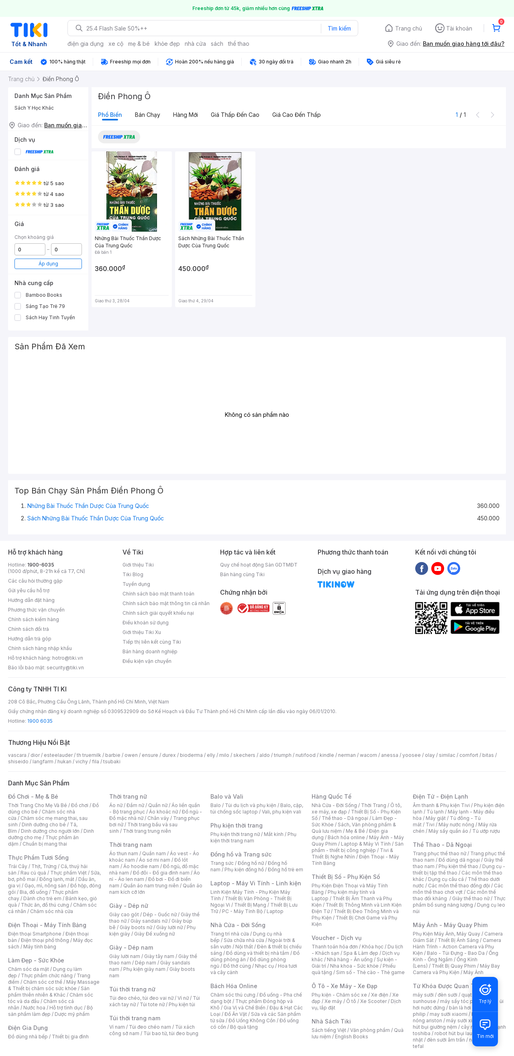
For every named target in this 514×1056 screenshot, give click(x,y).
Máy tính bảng (39, 947)
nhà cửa (195, 43)
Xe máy (333, 1001)
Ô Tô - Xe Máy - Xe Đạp (344, 986)
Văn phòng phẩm (370, 1030)
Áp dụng (48, 264)
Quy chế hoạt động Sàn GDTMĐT (259, 565)
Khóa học (372, 947)
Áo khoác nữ (163, 812)
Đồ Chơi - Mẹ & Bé (33, 796)
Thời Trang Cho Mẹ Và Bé (37, 805)
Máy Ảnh (473, 972)
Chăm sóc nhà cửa (51, 911)
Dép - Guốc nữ (160, 914)
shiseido (18, 761)
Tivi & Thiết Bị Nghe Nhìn (352, 853)
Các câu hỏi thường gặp (35, 581)
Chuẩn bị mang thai (44, 844)
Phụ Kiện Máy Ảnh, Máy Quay (446, 934)
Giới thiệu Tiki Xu (141, 632)
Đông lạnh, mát (56, 879)
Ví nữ (183, 998)
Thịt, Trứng (44, 866)
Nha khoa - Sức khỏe (354, 966)
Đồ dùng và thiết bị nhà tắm (257, 953)
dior (35, 755)
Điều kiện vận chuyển (146, 661)
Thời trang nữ (128, 796)
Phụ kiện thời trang (236, 825)
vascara (17, 755)
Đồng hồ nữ (251, 863)
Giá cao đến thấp (296, 114)
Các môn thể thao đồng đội (459, 886)
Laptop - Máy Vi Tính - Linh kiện (255, 883)
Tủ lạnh (435, 812)
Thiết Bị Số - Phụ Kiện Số (346, 876)
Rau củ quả (33, 873)
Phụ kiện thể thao (458, 866)
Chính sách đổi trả (28, 629)
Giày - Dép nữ (128, 905)
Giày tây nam (159, 956)
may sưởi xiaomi (448, 1014)
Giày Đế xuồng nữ (154, 934)
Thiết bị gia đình (70, 1037)
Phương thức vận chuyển (36, 610)
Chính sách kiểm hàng (33, 619)
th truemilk (89, 755)
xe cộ (115, 43)
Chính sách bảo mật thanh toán (158, 594)
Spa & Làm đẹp (360, 953)
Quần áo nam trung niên (151, 886)
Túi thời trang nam (134, 1018)
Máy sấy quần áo (448, 831)
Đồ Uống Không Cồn (251, 1020)
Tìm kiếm (339, 28)
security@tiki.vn (65, 668)
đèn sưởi (447, 995)
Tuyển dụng (136, 584)
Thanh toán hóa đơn (335, 947)
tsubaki (111, 761)
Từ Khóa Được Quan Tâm (448, 986)
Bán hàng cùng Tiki (242, 574)
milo (224, 755)
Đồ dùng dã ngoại (459, 860)
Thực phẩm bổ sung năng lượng (459, 901)
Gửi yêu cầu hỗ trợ (28, 590)
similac (447, 755)
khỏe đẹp (167, 43)
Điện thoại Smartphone (34, 934)
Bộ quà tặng (244, 1027)
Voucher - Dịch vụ (336, 937)
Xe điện (379, 995)
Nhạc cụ (264, 966)
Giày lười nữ (169, 927)
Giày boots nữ (136, 927)
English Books (351, 1037)
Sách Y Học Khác (34, 108)
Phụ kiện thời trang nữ (235, 834)
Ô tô (351, 1001)
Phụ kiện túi (182, 1004)
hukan (64, 761)
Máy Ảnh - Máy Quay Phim (450, 924)
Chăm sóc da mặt (28, 969)
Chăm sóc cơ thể (42, 982)
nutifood (306, 755)
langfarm (43, 761)
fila (95, 761)
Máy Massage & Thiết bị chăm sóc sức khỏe (54, 985)
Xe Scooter (373, 1001)
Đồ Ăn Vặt (235, 1014)
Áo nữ (115, 805)
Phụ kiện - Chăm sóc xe (339, 995)
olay (430, 755)
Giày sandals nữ (149, 921)
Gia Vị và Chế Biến (244, 1008)
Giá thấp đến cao (235, 114)
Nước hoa (34, 1008)
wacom (368, 755)
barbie (112, 755)
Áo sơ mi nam (154, 860)
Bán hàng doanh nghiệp (149, 651)
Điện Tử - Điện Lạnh (440, 796)
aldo (264, 755)
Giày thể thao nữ (471, 898)
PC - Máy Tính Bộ (242, 911)
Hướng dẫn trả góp (29, 639)
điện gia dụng (85, 43)
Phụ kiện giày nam (144, 969)
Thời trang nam (130, 844)
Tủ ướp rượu (486, 831)
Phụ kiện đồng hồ (244, 869)
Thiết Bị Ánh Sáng (458, 940)
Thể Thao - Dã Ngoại (442, 844)
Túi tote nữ (152, 1004)
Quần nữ (157, 805)
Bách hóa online (346, 837)
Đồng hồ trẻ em (285, 869)
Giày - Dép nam (131, 947)
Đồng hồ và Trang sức (240, 854)
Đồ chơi (79, 805)
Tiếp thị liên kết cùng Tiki (151, 642)
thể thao (238, 43)
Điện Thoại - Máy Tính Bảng (47, 924)
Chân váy (158, 818)
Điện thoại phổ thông (45, 940)
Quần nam (154, 853)
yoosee (411, 755)
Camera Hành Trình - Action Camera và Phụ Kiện (457, 946)
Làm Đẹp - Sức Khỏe (36, 960)
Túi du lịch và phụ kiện (250, 805)
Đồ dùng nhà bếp (28, 1037)
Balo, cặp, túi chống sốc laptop (256, 808)
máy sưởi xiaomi (465, 1020)
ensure (150, 755)
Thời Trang (373, 805)
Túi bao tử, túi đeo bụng (170, 1033)
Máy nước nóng (456, 825)
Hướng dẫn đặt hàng (31, 600)
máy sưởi (423, 995)
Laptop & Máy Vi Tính (366, 844)
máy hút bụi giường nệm (455, 1023)
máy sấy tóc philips (462, 1001)
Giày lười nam (124, 956)
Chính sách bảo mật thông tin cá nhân (166, 603)
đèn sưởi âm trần (446, 1040)
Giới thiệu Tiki (138, 565)
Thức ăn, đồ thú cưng (45, 905)
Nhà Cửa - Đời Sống (237, 924)
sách (217, 43)
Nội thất (244, 947)
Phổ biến (110, 114)
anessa (389, 755)
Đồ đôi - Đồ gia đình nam (161, 873)
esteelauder (58, 755)
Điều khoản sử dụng (145, 623)
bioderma (191, 755)
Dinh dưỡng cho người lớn (50, 831)
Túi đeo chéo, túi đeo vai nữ (141, 998)
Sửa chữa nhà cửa (244, 940)
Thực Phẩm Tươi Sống (38, 857)
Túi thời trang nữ (132, 989)
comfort (468, 755)
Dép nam (145, 963)
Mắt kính (274, 834)
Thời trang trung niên (147, 831)
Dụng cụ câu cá (446, 879)
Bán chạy (147, 114)
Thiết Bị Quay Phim (454, 966)
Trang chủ (408, 28)
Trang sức (222, 863)
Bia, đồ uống (34, 892)
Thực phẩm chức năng (47, 975)
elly (211, 755)
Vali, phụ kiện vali (281, 812)
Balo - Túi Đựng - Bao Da (456, 953)
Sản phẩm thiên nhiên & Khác (49, 991)
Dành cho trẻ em (42, 898)
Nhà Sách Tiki (331, 1021)
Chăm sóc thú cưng (232, 995)
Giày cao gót (124, 914)
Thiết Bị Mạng (250, 905)
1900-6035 (40, 565)
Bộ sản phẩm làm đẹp (50, 1011)
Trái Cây (17, 866)
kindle (327, 755)
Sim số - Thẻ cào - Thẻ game (370, 972)
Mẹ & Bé (355, 831)
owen (131, 755)
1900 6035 (40, 721)
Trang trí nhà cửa (229, 934)
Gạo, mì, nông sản (45, 886)
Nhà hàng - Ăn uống (350, 959)
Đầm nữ (135, 805)
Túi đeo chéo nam (150, 1027)
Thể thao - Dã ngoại (345, 818)
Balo (215, 805)
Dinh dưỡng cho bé (44, 825)
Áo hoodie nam (141, 866)
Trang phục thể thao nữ (439, 853)
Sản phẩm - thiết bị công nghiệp (358, 847)
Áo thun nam (123, 853)
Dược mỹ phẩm (72, 1014)
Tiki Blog (132, 574)
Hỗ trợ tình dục (66, 1008)
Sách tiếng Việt (329, 1030)
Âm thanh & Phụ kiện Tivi (441, 805)
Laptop (275, 911)
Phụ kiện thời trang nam (253, 837)
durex (169, 755)
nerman (347, 755)
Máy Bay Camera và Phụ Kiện (456, 969)
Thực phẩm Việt (68, 873)
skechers (244, 755)
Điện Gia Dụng (28, 1027)
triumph (283, 755)
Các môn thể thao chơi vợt (458, 889)
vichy (81, 761)
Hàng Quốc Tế (331, 796)
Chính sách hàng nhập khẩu (40, 648)
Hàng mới (185, 114)
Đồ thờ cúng (237, 966)
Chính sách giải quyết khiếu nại (158, 613)
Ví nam (117, 1027)
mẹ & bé (139, 43)
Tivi (430, 825)
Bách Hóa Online (233, 986)
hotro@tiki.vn (67, 658)
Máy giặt (436, 818)
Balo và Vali (226, 796)
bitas (488, 755)
